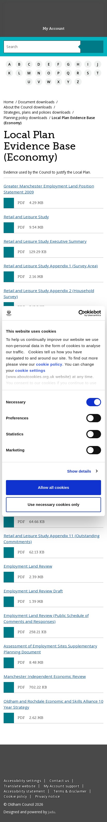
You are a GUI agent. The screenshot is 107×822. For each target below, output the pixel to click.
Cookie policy (15, 796)
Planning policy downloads (25, 117)
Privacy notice (47, 796)
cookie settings (30, 370)
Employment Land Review (28, 566)
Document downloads (36, 101)
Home (9, 101)
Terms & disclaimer (70, 791)
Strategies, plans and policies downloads (37, 112)
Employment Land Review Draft (33, 590)
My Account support (61, 786)
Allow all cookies (53, 487)
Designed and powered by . (30, 811)
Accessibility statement (24, 791)
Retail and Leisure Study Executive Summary (45, 241)
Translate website (19, 786)
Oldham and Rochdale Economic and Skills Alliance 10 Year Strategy (53, 704)
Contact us (59, 780)
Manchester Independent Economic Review (45, 676)
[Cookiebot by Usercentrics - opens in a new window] (78, 313)
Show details (79, 471)
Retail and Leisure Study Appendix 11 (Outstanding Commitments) (52, 538)
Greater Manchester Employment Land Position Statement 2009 (49, 188)
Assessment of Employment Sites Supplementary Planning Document (50, 648)
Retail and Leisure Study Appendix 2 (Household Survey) (49, 293)
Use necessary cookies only (53, 504)
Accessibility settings (22, 780)
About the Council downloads (28, 107)
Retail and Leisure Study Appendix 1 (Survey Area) (51, 265)
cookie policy (49, 364)
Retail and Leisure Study (26, 216)
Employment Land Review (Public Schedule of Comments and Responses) (46, 618)
